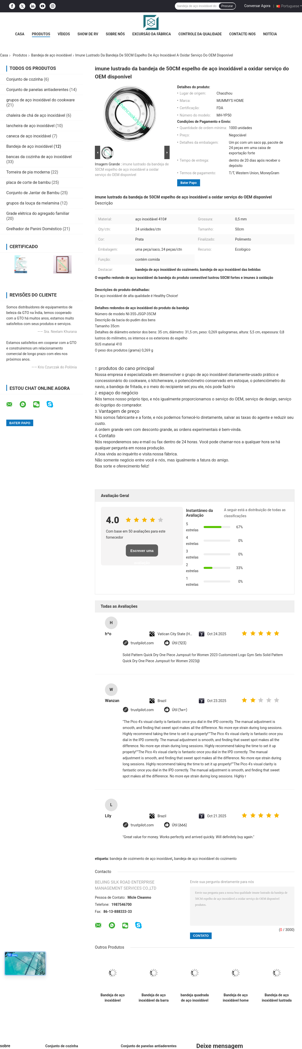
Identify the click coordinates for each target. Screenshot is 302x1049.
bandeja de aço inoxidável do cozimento (205, 859)
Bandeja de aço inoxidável (51, 55)
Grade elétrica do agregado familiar (37, 213)
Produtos (41, 34)
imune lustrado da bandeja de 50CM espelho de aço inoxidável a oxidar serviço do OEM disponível (132, 169)
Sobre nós (115, 34)
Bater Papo (188, 183)
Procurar (227, 6)
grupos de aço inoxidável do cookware (40, 100)
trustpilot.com (142, 643)
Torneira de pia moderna (28, 172)
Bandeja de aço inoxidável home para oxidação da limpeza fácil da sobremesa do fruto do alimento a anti (236, 998)
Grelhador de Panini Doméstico (34, 228)
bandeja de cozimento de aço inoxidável (141, 859)
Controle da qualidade (200, 34)
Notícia (270, 34)
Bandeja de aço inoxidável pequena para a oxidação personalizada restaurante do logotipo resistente (112, 998)
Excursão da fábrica (151, 34)
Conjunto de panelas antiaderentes (37, 89)
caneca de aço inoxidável (28, 136)
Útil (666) (179, 825)
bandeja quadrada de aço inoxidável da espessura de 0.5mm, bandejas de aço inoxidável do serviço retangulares (194, 998)
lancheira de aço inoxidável (30, 125)
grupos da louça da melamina (32, 203)
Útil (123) (179, 643)
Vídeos (64, 34)
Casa (19, 34)
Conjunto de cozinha (24, 79)
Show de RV (88, 34)
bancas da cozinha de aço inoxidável (39, 156)
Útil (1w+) (179, 710)
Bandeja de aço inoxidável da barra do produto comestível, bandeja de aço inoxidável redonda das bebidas (154, 998)
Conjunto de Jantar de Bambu (32, 192)
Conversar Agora (257, 6)
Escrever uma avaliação (142, 553)
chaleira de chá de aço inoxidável (35, 115)
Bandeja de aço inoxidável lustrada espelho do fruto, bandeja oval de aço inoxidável (276, 998)
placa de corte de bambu (28, 182)
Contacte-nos (242, 34)
